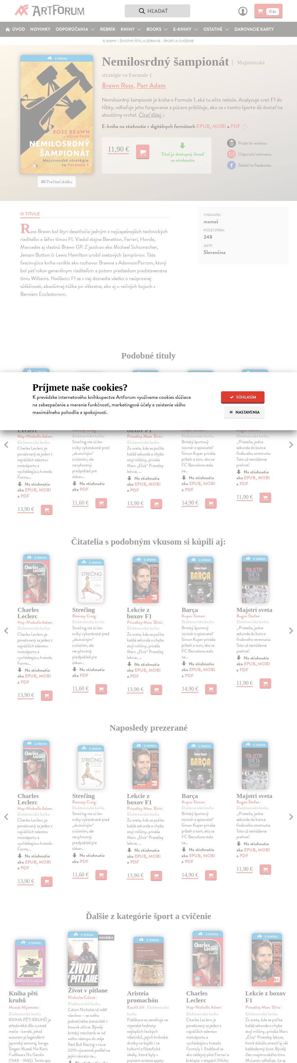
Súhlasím (243, 397)
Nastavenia (244, 412)
